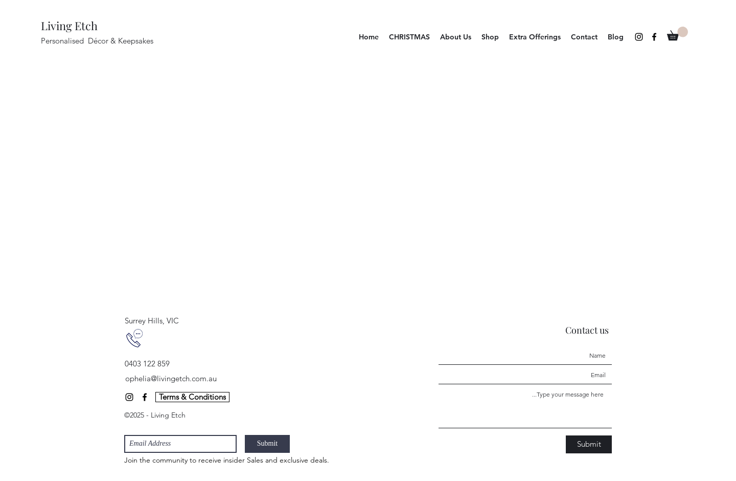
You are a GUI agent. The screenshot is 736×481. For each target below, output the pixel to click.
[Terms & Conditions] (192, 397)
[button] (490, 37)
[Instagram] (639, 37)
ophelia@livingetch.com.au (171, 378)
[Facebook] (654, 37)
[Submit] (267, 444)
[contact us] (134, 338)
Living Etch (69, 25)
